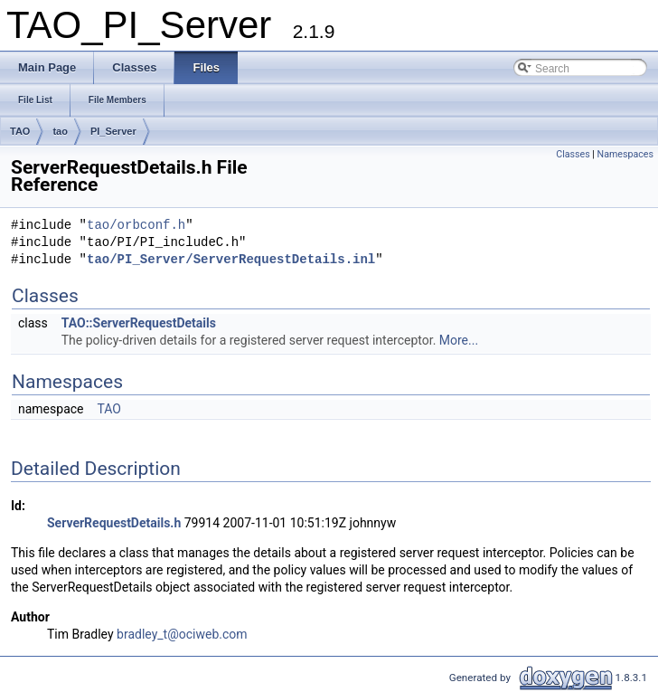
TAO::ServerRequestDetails (138, 323)
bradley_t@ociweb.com (182, 634)
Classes (572, 154)
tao (60, 131)
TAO (20, 131)
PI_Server (113, 131)
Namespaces (625, 154)
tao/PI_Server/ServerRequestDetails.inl (231, 260)
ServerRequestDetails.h (114, 523)
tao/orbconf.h (136, 225)
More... (458, 340)
